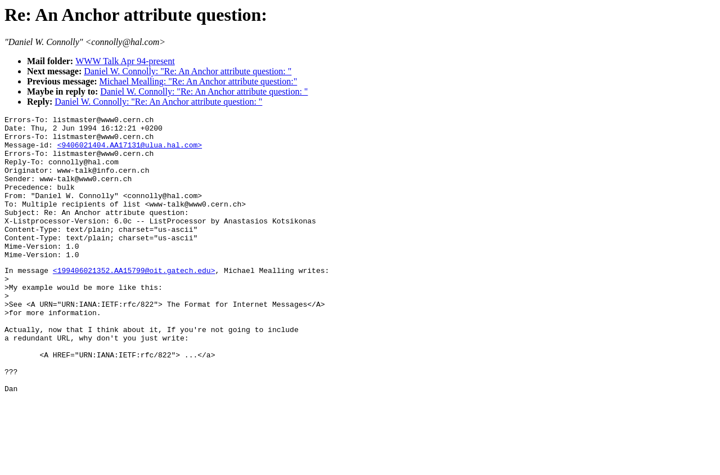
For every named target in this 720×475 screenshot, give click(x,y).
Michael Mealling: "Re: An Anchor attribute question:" (199, 81)
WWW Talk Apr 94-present (124, 61)
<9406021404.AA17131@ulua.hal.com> (129, 151)
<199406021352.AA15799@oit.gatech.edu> (134, 300)
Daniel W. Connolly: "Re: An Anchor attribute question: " (187, 71)
